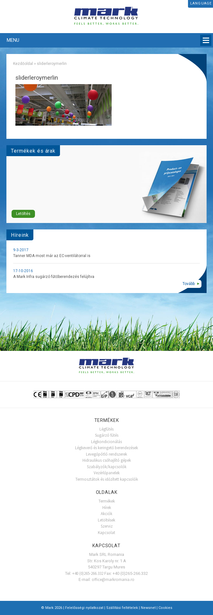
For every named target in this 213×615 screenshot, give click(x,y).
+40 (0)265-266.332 (87, 573)
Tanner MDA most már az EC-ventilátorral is (51, 256)
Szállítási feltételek (122, 608)
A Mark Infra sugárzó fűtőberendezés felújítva (53, 276)
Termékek (106, 501)
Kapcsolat (106, 532)
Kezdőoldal (23, 63)
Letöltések (106, 520)
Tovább (189, 283)
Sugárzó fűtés (106, 435)
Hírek (106, 507)
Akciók (106, 513)
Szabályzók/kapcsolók (106, 466)
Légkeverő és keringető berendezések (106, 447)
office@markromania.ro (113, 579)
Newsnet (148, 608)
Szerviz (107, 526)
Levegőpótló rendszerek (106, 454)
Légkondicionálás (106, 441)
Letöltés (23, 213)
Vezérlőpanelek (107, 473)
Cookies (165, 608)
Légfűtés (106, 429)
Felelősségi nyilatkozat (84, 608)
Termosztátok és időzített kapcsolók (106, 479)
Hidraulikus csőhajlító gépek (106, 460)
